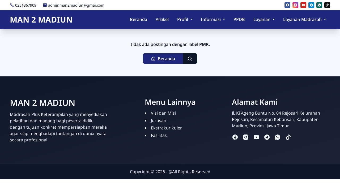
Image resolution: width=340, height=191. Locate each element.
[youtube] (303, 5)
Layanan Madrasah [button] (302, 19)
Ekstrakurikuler (166, 128)
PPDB (239, 19)
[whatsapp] (319, 5)
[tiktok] (327, 5)
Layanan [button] (261, 19)
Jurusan (158, 120)
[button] (163, 58)
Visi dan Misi (163, 113)
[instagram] (295, 5)
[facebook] (287, 5)
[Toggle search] (190, 58)
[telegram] (311, 5)
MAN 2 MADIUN (41, 19)
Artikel (162, 19)
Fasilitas (159, 135)
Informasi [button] (211, 19)
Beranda (138, 19)
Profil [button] (182, 19)
